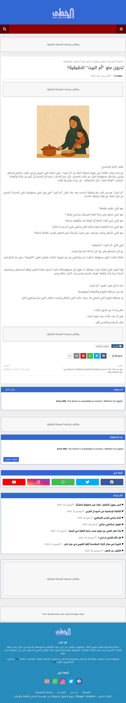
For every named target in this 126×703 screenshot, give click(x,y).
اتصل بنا (62, 692)
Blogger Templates (85, 696)
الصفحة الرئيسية (115, 61)
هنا (17, 659)
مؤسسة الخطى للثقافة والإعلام (30, 696)
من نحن (74, 692)
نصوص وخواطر (99, 61)
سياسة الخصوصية (44, 692)
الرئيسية (87, 692)
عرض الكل (10, 389)
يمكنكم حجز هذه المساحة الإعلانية (63, 44)
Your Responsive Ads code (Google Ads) (63, 614)
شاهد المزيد (11, 459)
